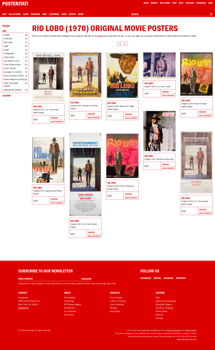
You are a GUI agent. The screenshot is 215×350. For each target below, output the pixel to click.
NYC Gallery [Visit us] (69, 297)
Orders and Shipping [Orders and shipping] (166, 300)
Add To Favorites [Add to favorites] (57, 122)
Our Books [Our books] (69, 314)
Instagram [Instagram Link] (145, 278)
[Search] (211, 14)
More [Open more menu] (81, 14)
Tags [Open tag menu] (44, 14)
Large (6, 46)
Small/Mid (8, 38)
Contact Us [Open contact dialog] (23, 307)
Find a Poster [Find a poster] (116, 297)
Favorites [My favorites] (201, 2)
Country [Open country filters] (6, 95)
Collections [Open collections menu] (15, 14)
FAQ (157, 297)
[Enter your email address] (55, 278)
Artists (72, 14)
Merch (154, 2)
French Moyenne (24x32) (14, 79)
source (100, 35)
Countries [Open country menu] (54, 14)
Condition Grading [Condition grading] (164, 307)
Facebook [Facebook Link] (168, 278)
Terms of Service (173, 330)
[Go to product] (48, 77)
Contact (159, 318)
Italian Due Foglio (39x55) (11, 84)
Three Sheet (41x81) (12, 64)
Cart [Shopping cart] (210, 2)
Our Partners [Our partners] (70, 311)
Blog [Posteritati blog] (146, 2)
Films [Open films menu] (25, 14)
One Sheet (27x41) (12, 60)
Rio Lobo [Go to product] (37, 106)
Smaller (7, 35)
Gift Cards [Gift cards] (165, 2)
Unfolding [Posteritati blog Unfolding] (69, 300)
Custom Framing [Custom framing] (118, 300)
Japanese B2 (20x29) (12, 89)
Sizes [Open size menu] (64, 14)
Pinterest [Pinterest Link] (181, 278)
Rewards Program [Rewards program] (164, 304)
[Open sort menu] (122, 44)
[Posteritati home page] (15, 4)
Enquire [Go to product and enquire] (54, 118)
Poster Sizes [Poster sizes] (161, 311)
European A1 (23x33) (13, 72)
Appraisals (115, 311)
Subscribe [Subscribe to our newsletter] (86, 278)
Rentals (113, 307)
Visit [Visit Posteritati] (174, 2)
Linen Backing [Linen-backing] (117, 304)
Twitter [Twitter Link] (157, 278)
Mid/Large (8, 42)
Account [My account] (190, 2)
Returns (159, 314)
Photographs (9, 53)
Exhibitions (69, 307)
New (4, 14)
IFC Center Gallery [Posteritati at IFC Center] (72, 304)
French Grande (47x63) (14, 75)
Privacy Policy (190, 330)
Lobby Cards (9, 57)
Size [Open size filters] (4, 31)
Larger (6, 49)
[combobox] (172, 14)
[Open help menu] (181, 3)
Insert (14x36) (10, 68)
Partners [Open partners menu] (35, 14)
